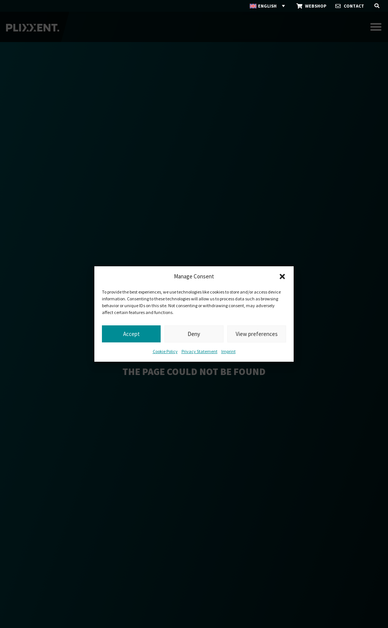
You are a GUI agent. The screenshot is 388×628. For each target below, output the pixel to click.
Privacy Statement (199, 351)
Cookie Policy (165, 351)
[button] (282, 276)
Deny (194, 333)
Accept (131, 333)
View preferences (257, 333)
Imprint (228, 351)
